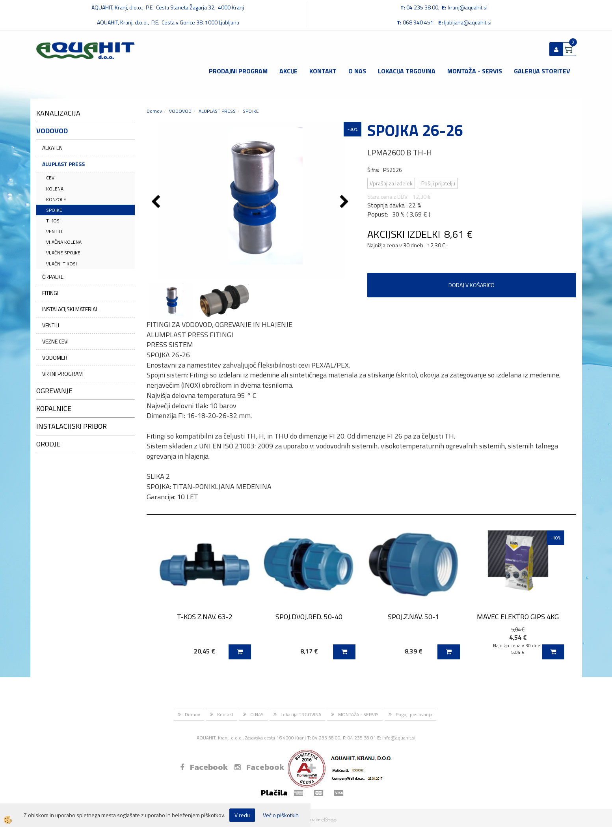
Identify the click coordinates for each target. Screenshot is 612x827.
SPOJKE (54, 210)
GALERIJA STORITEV (542, 71)
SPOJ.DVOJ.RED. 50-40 (308, 616)
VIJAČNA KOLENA (64, 242)
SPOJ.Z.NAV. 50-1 (413, 616)
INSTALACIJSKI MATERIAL (70, 309)
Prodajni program (238, 71)
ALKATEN (52, 148)
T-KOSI (53, 220)
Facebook (204, 767)
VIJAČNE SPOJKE (63, 252)
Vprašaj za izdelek (391, 183)
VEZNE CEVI (55, 341)
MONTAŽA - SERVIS (474, 71)
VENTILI (54, 231)
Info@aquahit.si (398, 737)
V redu (242, 815)
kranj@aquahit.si (467, 7)
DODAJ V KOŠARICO (471, 285)
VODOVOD (180, 111)
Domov (154, 111)
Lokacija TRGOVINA (406, 71)
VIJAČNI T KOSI (61, 263)
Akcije (288, 71)
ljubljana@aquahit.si (467, 22)
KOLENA (54, 188)
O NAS (357, 71)
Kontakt (323, 71)
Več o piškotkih (281, 815)
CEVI (51, 177)
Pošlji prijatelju (438, 183)
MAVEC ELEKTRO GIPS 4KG (518, 616)
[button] (345, 202)
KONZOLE (56, 199)
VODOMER (54, 357)
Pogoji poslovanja (414, 714)
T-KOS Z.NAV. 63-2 (205, 616)
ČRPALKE (52, 277)
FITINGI (50, 293)
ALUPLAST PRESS (63, 164)
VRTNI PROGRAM (62, 374)
